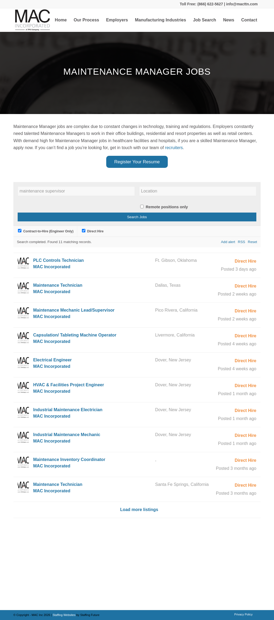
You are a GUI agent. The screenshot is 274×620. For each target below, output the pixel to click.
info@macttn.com (241, 4)
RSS (241, 242)
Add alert (228, 242)
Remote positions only (167, 207)
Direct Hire (93, 231)
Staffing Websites (64, 615)
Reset (252, 242)
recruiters (174, 147)
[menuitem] (60, 20)
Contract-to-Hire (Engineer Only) (45, 231)
